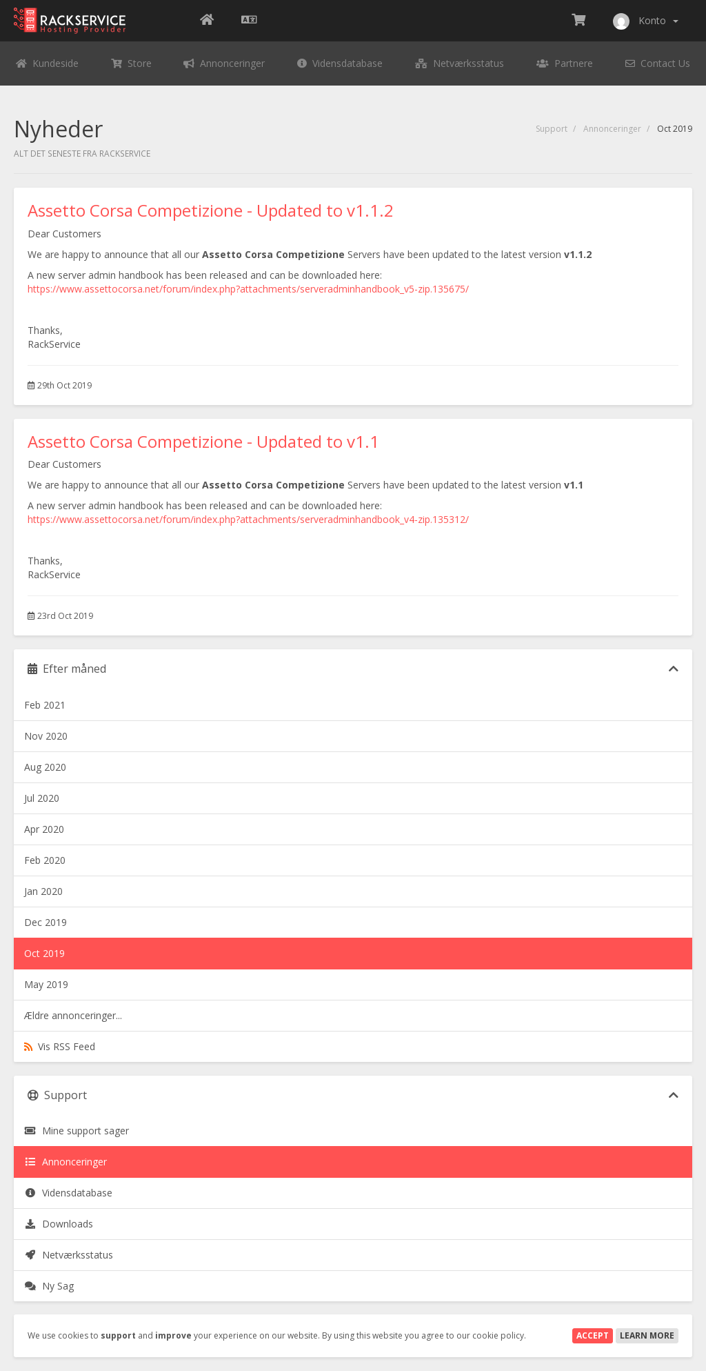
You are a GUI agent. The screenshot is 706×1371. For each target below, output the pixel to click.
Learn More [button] (647, 1335)
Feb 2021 (44, 704)
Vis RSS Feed (59, 1046)
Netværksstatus (68, 1254)
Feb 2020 (44, 860)
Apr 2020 (44, 829)
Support (551, 129)
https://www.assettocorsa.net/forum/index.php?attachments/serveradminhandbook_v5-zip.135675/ (248, 288)
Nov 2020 (46, 735)
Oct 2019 (44, 953)
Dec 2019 (45, 922)
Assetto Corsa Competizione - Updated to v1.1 (203, 441)
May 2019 (46, 984)
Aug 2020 (45, 766)
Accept (592, 1335)
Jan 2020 (43, 891)
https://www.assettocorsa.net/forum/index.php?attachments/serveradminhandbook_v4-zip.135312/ (248, 519)
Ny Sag (49, 1285)
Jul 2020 (41, 798)
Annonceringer (612, 129)
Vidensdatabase (68, 1192)
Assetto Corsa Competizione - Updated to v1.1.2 (211, 210)
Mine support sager (76, 1130)
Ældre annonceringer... (73, 1015)
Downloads (58, 1223)
